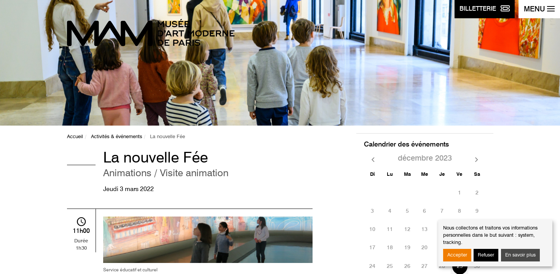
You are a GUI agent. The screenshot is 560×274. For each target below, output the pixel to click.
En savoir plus (520, 255)
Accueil (75, 136)
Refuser (486, 255)
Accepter (457, 255)
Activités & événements (116, 136)
